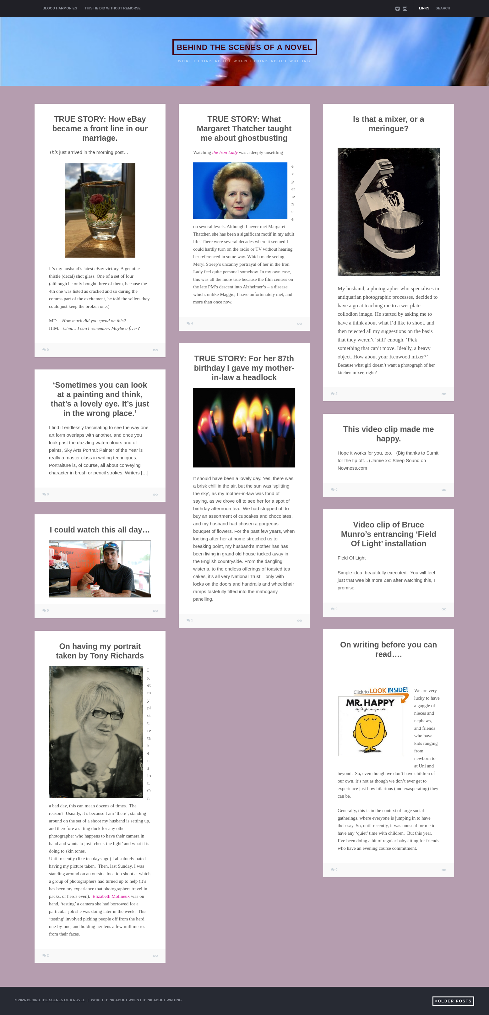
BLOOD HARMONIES (60, 8)
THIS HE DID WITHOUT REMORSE (113, 8)
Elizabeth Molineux (111, 896)
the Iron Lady (225, 152)
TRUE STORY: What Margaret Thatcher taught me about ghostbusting (244, 128)
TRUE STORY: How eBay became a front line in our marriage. (100, 128)
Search (443, 8)
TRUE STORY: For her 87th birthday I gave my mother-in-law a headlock (244, 368)
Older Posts (455, 1001)
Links (424, 8)
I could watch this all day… (100, 529)
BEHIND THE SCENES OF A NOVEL (244, 47)
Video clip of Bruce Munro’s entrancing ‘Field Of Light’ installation (388, 534)
